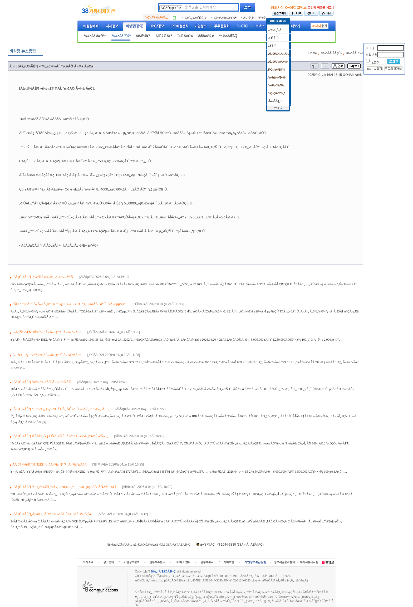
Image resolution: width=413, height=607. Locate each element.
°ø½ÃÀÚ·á (185, 36)
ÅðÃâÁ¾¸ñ (206, 36)
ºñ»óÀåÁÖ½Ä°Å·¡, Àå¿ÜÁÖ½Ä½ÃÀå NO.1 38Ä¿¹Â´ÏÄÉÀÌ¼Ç (148, 544)
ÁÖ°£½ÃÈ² (163, 36)
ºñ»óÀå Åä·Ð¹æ (94, 36)
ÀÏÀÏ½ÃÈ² (143, 36)
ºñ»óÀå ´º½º (120, 36)
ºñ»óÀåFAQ (228, 36)
